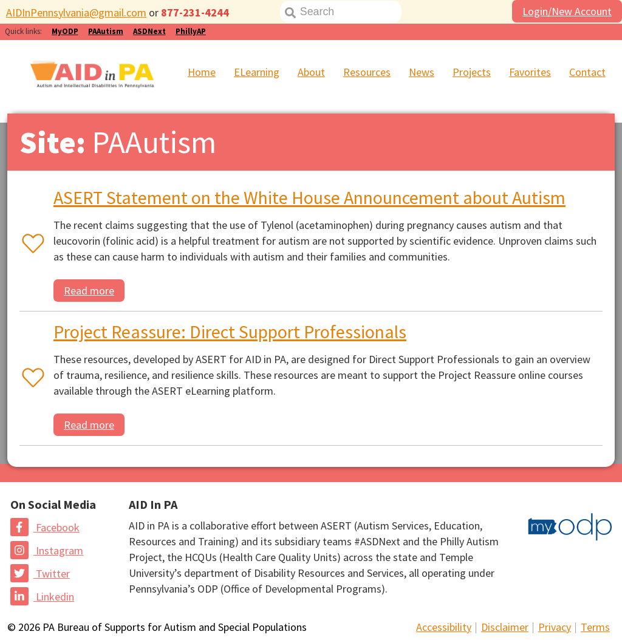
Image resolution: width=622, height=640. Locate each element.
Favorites (530, 72)
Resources (367, 72)
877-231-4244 (195, 12)
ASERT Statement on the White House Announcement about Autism (309, 197)
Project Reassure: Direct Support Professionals (229, 331)
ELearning (256, 72)
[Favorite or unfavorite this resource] (30, 244)
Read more (89, 291)
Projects (472, 72)
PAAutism (105, 31)
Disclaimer (504, 627)
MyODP (65, 31)
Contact (587, 72)
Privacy (554, 627)
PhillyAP (191, 31)
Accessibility (443, 627)
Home (202, 72)
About (311, 72)
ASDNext (149, 31)
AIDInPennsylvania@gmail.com (76, 12)
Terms (595, 627)
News (421, 72)
